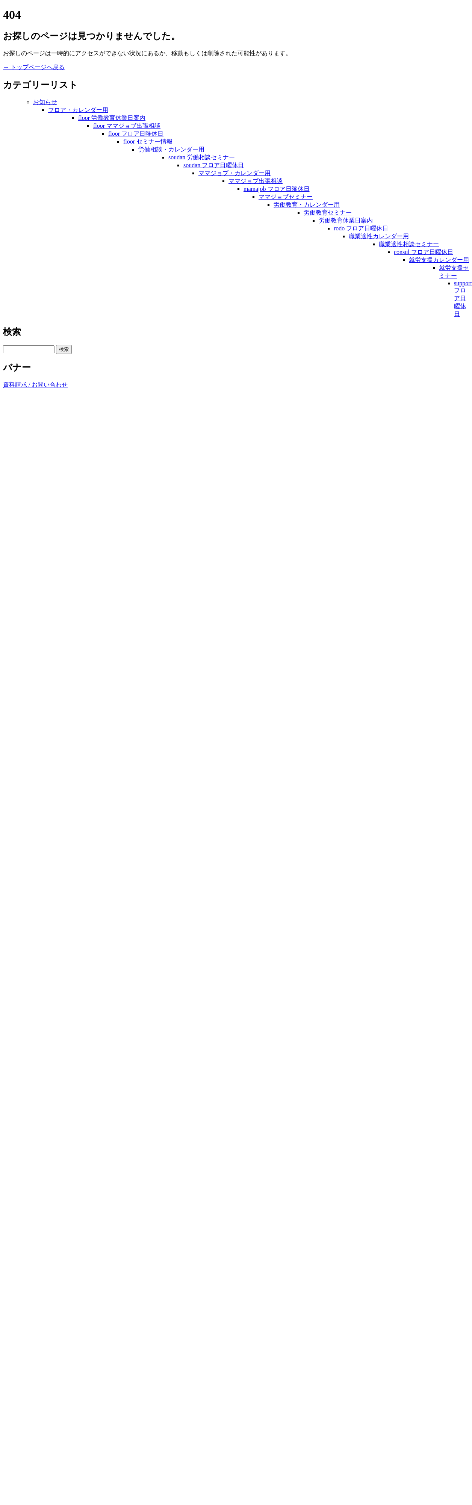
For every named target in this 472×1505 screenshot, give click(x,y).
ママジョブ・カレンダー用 (234, 173)
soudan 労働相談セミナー (201, 157)
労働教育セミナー (328, 212)
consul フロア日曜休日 (423, 252)
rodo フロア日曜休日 (361, 228)
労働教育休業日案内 (346, 220)
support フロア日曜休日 (463, 298)
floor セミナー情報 (147, 141)
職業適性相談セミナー (409, 244)
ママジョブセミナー (286, 197)
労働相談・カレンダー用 (171, 149)
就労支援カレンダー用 (439, 260)
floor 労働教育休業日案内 (111, 118)
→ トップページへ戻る (34, 67)
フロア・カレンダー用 (78, 110)
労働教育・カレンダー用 (307, 204)
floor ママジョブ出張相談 (126, 126)
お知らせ (45, 102)
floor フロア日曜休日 (135, 133)
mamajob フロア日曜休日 (277, 189)
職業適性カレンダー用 (379, 236)
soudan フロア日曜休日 (213, 165)
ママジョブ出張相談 (255, 181)
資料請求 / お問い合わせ (35, 384)
